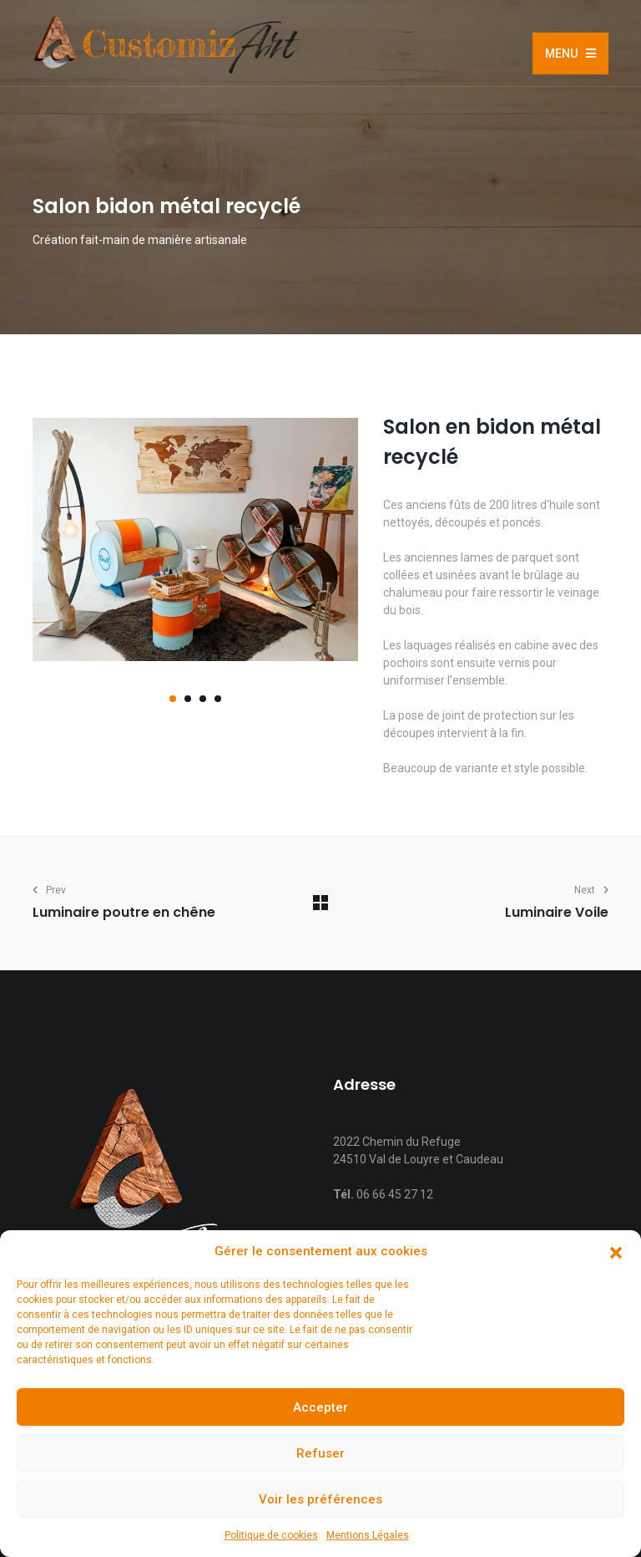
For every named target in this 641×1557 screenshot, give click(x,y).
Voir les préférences (320, 1499)
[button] (616, 1252)
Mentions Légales (367, 1535)
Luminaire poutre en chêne (124, 912)
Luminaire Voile (556, 912)
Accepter (320, 1407)
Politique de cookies (271, 1535)
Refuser (320, 1453)
